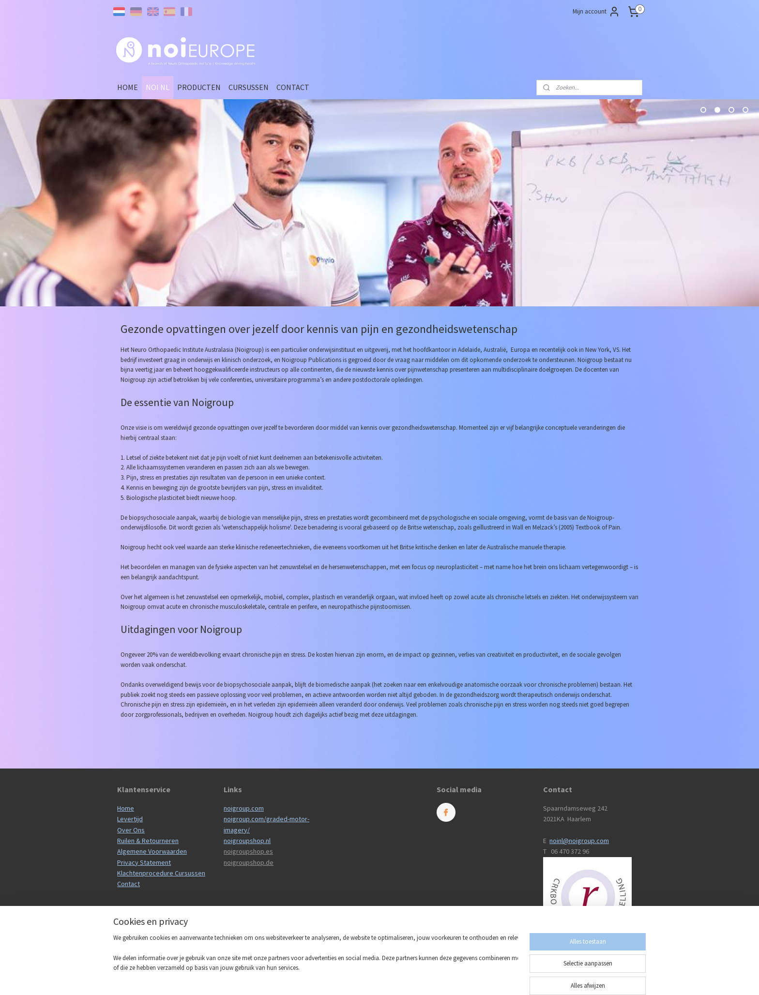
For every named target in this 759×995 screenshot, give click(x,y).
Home (125, 808)
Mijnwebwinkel (483, 977)
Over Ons (131, 830)
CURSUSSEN (248, 87)
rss (383, 977)
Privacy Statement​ (144, 862)
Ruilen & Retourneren (148, 840)
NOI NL (157, 87)
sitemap (367, 977)
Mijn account (596, 11)
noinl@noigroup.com (579, 840)
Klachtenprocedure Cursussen (161, 873)
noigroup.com (244, 808)
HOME (127, 87)
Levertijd (130, 818)
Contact (128, 883)
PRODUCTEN (199, 87)
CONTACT (292, 87)
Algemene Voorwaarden (152, 851)
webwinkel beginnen (413, 977)
